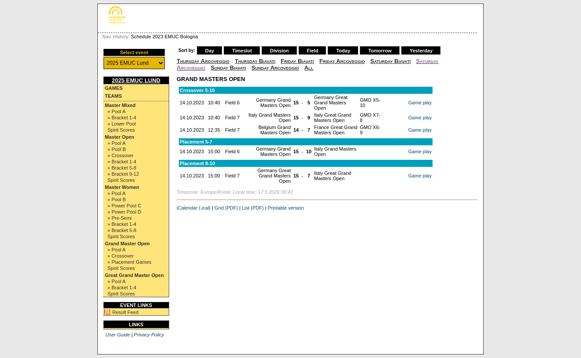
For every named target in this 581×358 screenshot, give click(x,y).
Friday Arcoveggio (342, 61)
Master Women (122, 187)
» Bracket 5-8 (121, 167)
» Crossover (120, 155)
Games (113, 88)
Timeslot (242, 50)
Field (312, 50)
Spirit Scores (121, 130)
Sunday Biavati (228, 67)
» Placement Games (129, 262)
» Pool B (116, 149)
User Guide (117, 334)
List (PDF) (253, 207)
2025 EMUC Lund (136, 80)
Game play (420, 102)
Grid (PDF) (226, 207)
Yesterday (421, 50)
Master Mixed (120, 105)
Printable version (286, 207)
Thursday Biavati (255, 61)
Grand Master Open (127, 243)
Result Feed (125, 312)
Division (279, 50)
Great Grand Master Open (134, 275)
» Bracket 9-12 (123, 174)
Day (209, 50)
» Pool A (116, 111)
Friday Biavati (297, 61)
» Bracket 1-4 (121, 117)
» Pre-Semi (119, 218)
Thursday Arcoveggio (203, 61)
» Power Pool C (124, 205)
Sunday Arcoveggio (275, 67)
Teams (113, 96)
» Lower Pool (121, 123)
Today (343, 50)
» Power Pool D (124, 211)
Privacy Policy (149, 334)
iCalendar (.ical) (194, 207)
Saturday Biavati (390, 61)
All (308, 67)
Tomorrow (380, 50)
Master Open (119, 137)
